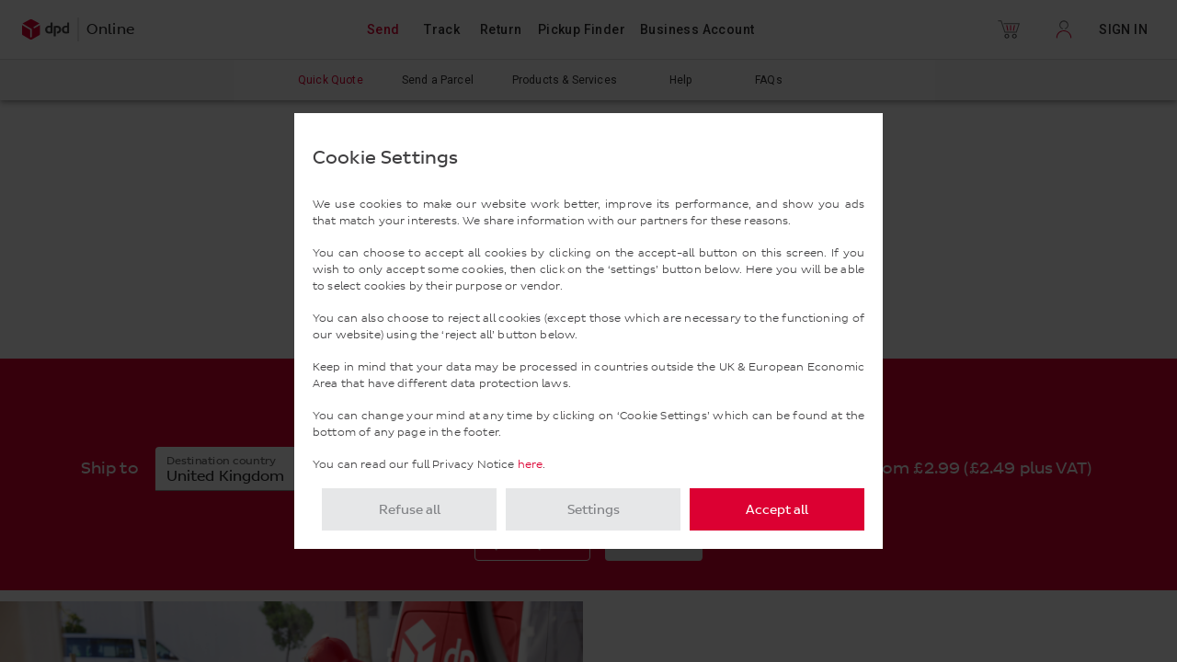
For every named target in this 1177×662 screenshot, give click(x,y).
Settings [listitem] (593, 510)
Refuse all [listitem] (409, 510)
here (530, 464)
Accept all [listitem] (777, 510)
